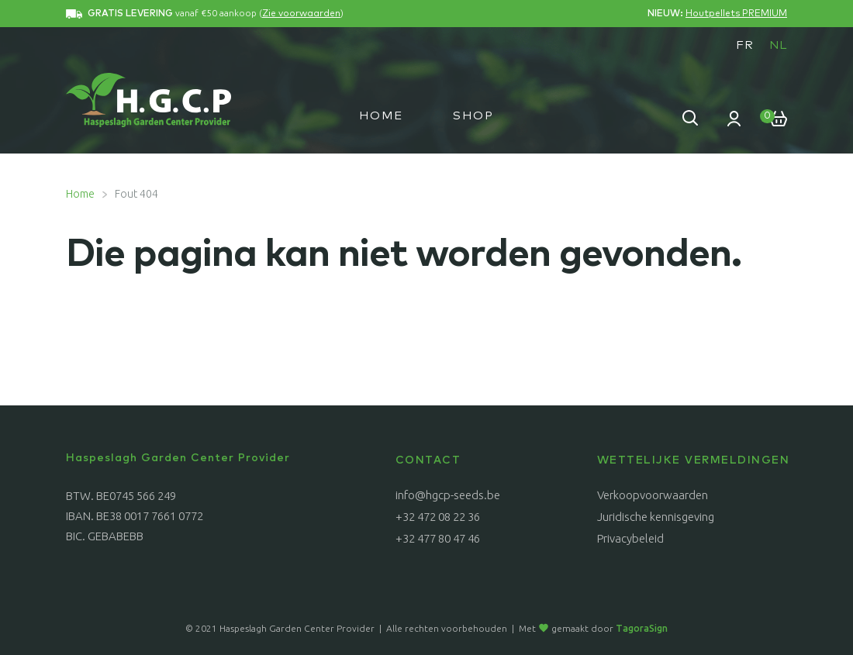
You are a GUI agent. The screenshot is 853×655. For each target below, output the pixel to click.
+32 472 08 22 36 (437, 516)
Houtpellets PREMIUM (736, 14)
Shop (473, 116)
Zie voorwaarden (301, 14)
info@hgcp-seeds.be (447, 495)
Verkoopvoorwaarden (652, 495)
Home (381, 116)
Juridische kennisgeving (655, 516)
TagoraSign (642, 628)
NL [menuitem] (778, 45)
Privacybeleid (630, 538)
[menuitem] (744, 45)
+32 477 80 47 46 (437, 538)
